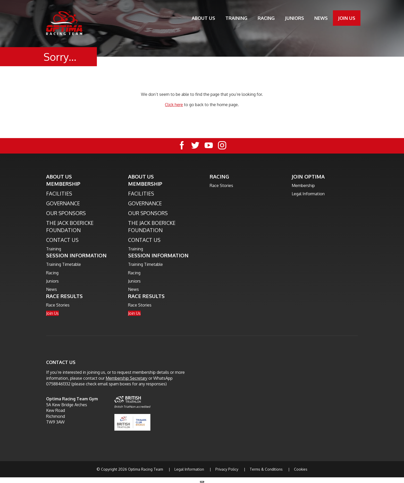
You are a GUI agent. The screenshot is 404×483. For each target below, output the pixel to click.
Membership (63, 183)
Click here (174, 104)
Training (236, 18)
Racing (266, 18)
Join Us (346, 18)
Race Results (64, 296)
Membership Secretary (126, 378)
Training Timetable (63, 264)
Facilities (59, 193)
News (321, 18)
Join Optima (308, 176)
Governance (63, 203)
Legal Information (308, 193)
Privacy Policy (226, 469)
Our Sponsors (66, 213)
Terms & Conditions (266, 469)
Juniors (294, 18)
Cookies (300, 469)
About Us (203, 18)
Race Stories (58, 305)
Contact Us (62, 239)
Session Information (76, 255)
